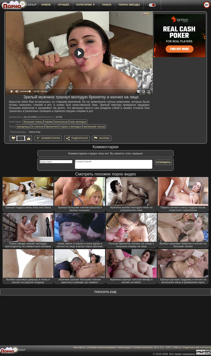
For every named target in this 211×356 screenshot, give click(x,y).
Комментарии (50, 138)
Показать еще (105, 291)
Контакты (79, 347)
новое (46, 4)
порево (49, 121)
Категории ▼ (85, 4)
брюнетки (51, 126)
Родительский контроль (197, 347)
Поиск (106, 4)
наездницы (23, 126)
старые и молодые (70, 126)
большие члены (33, 121)
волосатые (61, 121)
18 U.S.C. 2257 (162, 347)
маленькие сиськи (94, 126)
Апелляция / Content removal (134, 347)
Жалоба (104, 138)
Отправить (163, 162)
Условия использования (101, 347)
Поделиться (79, 138)
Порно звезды (129, 4)
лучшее (63, 4)
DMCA (177, 347)
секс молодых (78, 121)
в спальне (38, 126)
